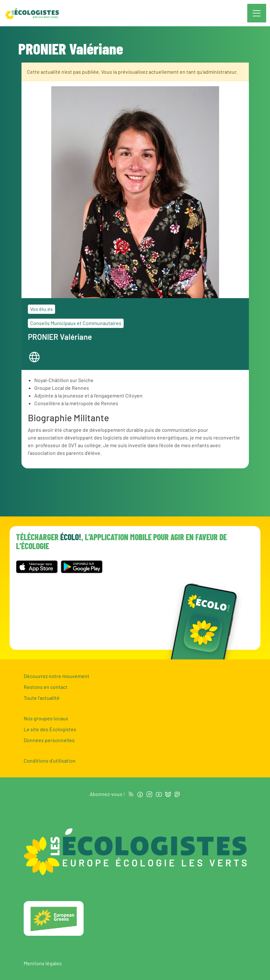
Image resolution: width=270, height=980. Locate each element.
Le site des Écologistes (50, 729)
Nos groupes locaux (46, 718)
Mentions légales (43, 963)
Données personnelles (49, 740)
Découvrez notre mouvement (56, 676)
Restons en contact (46, 687)
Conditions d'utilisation (50, 761)
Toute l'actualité (42, 698)
